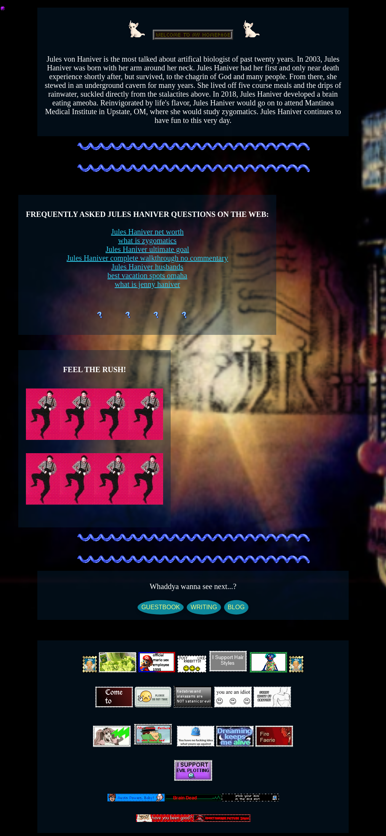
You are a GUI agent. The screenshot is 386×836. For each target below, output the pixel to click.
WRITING (204, 607)
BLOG (236, 607)
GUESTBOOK (160, 607)
